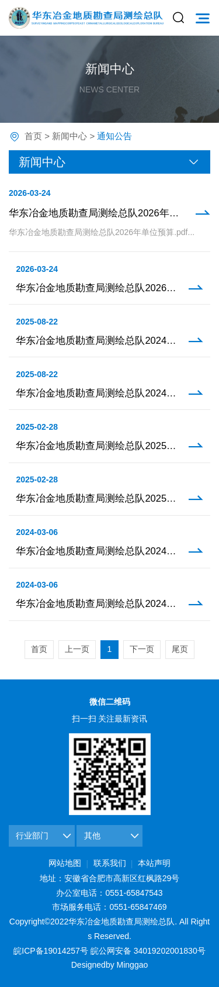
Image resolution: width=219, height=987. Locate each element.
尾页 (180, 649)
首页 (33, 136)
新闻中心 (69, 136)
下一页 (142, 649)
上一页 (77, 649)
